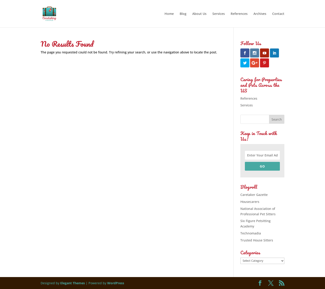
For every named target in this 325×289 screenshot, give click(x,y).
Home (169, 14)
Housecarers (249, 202)
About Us (199, 14)
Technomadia (250, 233)
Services (218, 14)
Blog (183, 14)
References (239, 14)
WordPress (115, 283)
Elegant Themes (72, 283)
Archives (259, 14)
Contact (278, 14)
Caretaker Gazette (254, 195)
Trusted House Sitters (256, 240)
